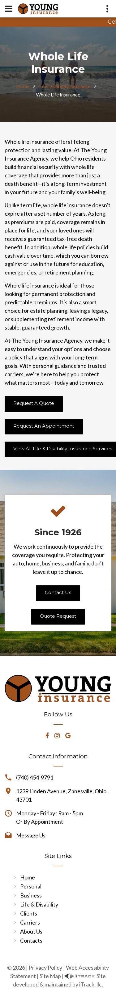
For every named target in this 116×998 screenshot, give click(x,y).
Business (31, 895)
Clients (28, 913)
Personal (30, 886)
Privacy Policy (45, 967)
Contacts (31, 940)
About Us (31, 931)
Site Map (50, 975)
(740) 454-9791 (34, 777)
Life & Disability (39, 904)
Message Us (30, 835)
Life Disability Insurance (64, 86)
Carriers (30, 922)
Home (22, 86)
